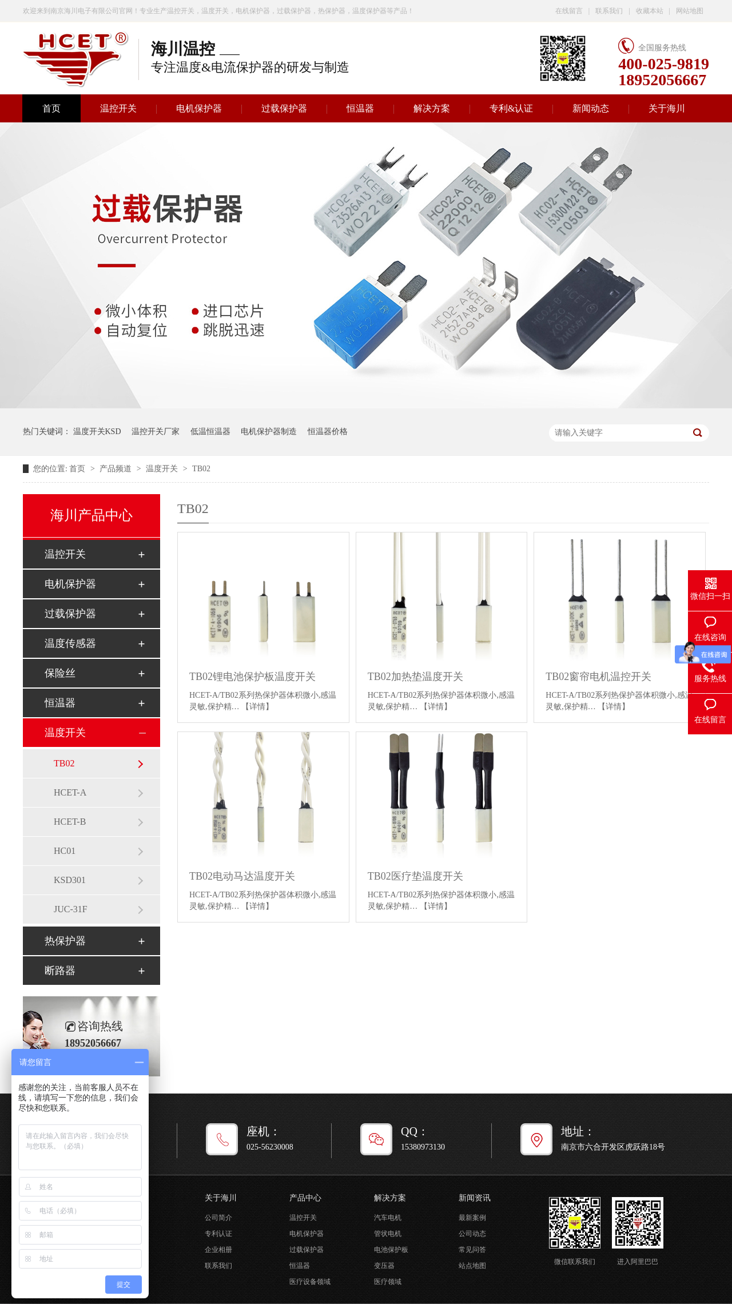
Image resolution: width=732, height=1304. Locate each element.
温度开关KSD (97, 431)
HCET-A (70, 792)
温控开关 (118, 108)
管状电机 (387, 1234)
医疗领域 (387, 1282)
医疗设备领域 (310, 1282)
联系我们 (609, 11)
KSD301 (70, 880)
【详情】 (257, 706)
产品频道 (117, 468)
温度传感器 (70, 643)
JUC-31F (70, 909)
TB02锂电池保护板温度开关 (252, 676)
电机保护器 (199, 108)
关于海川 (667, 108)
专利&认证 (511, 108)
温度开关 (163, 468)
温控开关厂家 (156, 431)
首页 (51, 108)
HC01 (64, 851)
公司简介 (218, 1218)
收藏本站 (649, 11)
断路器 (60, 970)
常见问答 (472, 1250)
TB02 (201, 468)
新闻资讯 (475, 1198)
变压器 (384, 1266)
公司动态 (472, 1234)
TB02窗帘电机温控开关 (598, 676)
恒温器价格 (328, 431)
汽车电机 (387, 1218)
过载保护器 (284, 108)
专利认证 (218, 1234)
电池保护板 (391, 1250)
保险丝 (60, 673)
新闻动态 (590, 108)
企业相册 (218, 1250)
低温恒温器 (210, 431)
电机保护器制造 (269, 431)
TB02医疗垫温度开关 (415, 876)
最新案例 (472, 1218)
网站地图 (689, 11)
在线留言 (569, 11)
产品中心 (305, 1198)
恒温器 (360, 108)
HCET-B (70, 821)
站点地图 (472, 1266)
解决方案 (431, 108)
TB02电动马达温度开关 (242, 876)
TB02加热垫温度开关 (415, 676)
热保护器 (65, 941)
